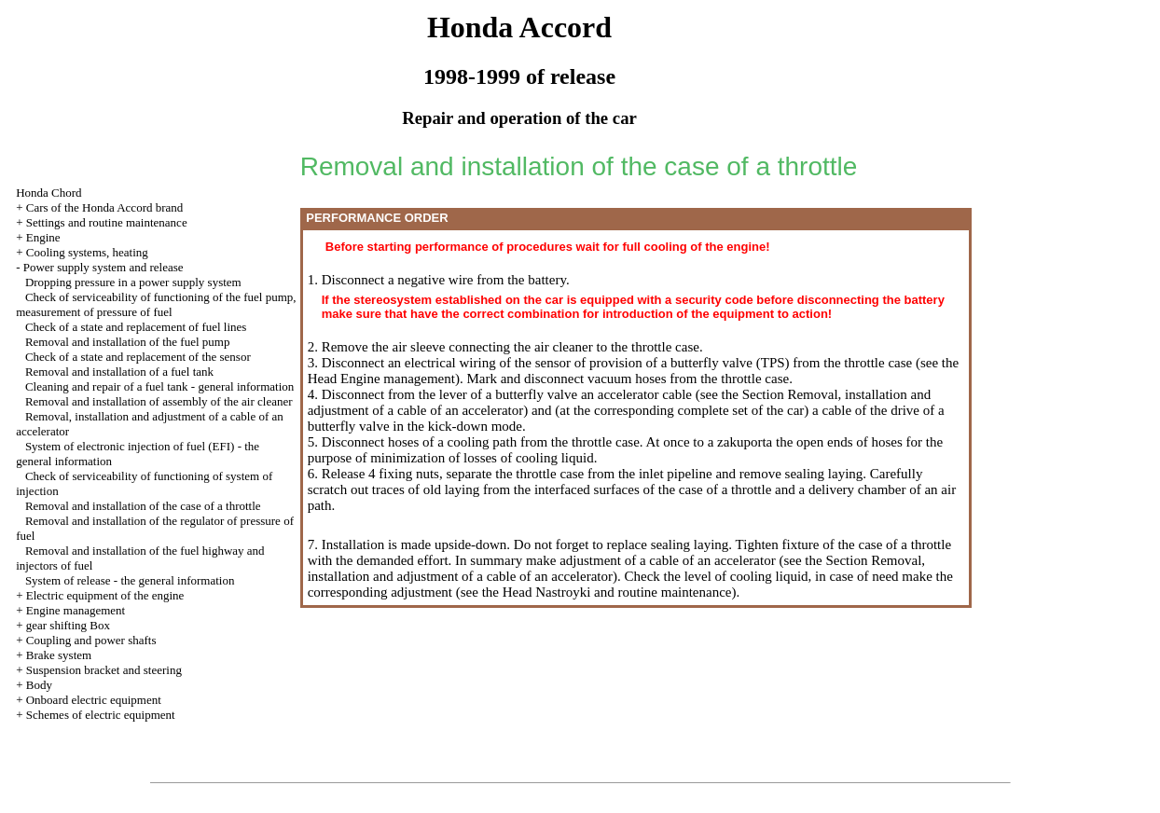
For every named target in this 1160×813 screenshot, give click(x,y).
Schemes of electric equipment (100, 715)
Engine (43, 237)
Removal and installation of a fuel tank (119, 372)
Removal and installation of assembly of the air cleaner (159, 401)
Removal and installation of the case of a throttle (143, 506)
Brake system (58, 655)
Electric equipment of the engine (105, 595)
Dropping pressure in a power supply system (133, 282)
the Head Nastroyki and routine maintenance (605, 592)
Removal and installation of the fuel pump (127, 342)
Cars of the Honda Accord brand (105, 207)
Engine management (76, 610)
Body (39, 685)
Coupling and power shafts (91, 640)
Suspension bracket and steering (104, 670)
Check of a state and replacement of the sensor (138, 357)
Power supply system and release (103, 267)
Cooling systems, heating (87, 252)
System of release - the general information (130, 580)
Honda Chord (48, 193)
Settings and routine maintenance (106, 222)
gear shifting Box (68, 625)
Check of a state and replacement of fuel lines (136, 327)
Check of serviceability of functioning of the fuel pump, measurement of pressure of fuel (156, 304)
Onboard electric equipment (93, 700)
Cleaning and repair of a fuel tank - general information (159, 386)
